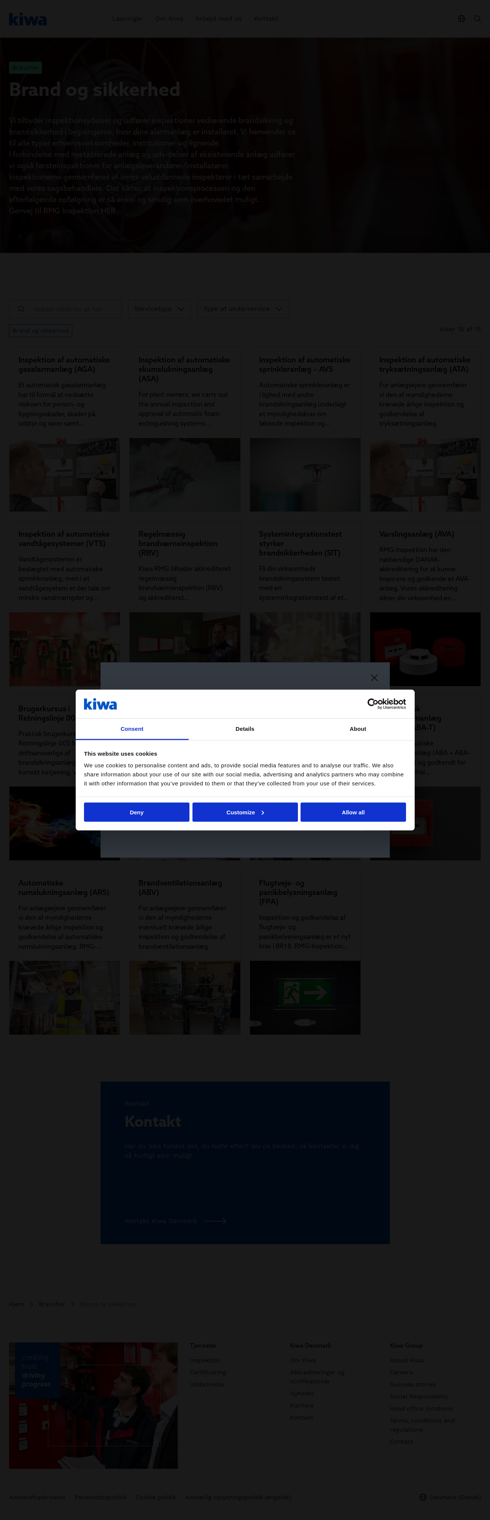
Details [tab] (245, 729)
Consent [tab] (132, 729)
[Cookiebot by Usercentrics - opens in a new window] (373, 703)
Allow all (353, 812)
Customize (245, 812)
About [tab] (358, 729)
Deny (137, 812)
